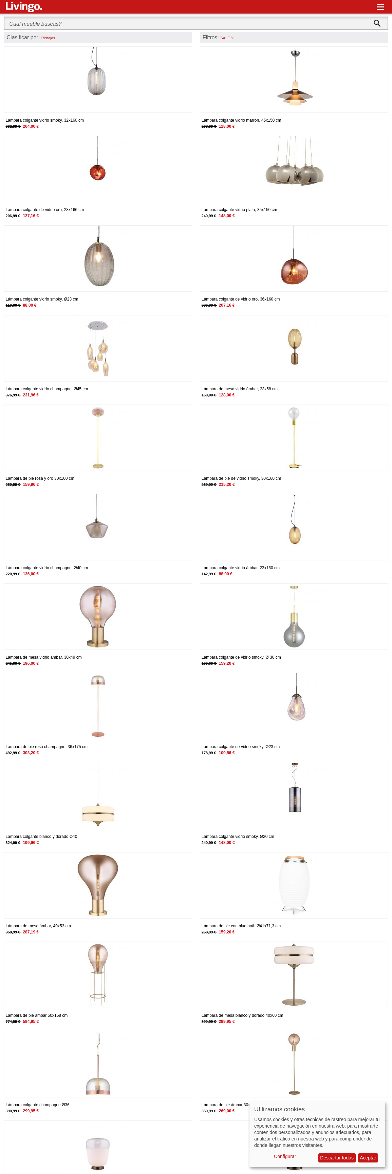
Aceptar (368, 1157)
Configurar (285, 1156)
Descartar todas (337, 1157)
